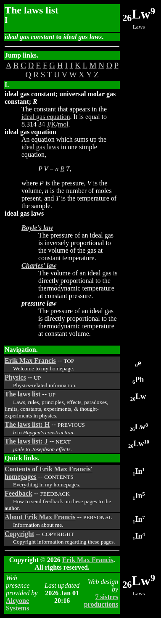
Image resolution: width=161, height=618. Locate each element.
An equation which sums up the (63, 139)
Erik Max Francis (30, 360)
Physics (15, 377)
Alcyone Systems (17, 604)
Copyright (19, 533)
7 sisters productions (101, 600)
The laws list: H (27, 424)
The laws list (22, 394)
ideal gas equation (45, 116)
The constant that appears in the (64, 109)
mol (63, 124)
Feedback (18, 493)
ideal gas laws (40, 147)
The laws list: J (26, 441)
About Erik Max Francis (40, 516)
